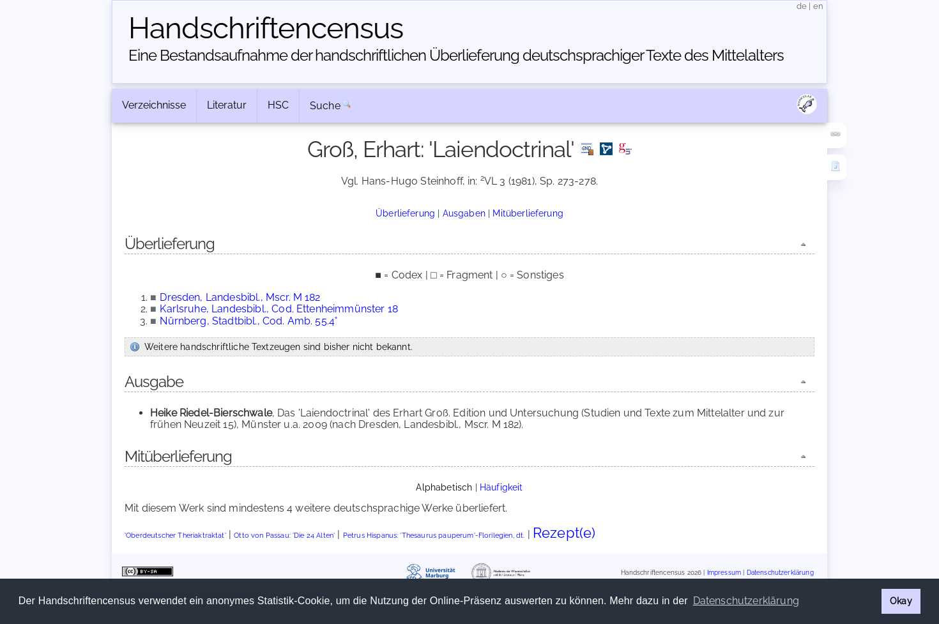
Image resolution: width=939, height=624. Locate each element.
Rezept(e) (564, 532)
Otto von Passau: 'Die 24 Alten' (284, 535)
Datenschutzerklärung (780, 572)
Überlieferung (405, 213)
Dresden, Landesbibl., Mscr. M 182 (240, 297)
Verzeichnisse (154, 105)
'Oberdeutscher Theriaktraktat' (175, 535)
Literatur (227, 105)
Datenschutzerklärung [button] (746, 601)
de (802, 6)
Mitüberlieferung (527, 213)
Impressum (724, 572)
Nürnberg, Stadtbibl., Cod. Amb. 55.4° (248, 321)
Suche (325, 106)
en (818, 6)
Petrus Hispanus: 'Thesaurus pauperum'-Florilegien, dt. (434, 535)
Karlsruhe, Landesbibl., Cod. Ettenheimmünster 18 (279, 309)
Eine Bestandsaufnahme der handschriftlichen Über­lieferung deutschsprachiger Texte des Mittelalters (456, 55)
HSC (278, 105)
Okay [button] (901, 600)
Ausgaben (464, 213)
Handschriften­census (265, 28)
